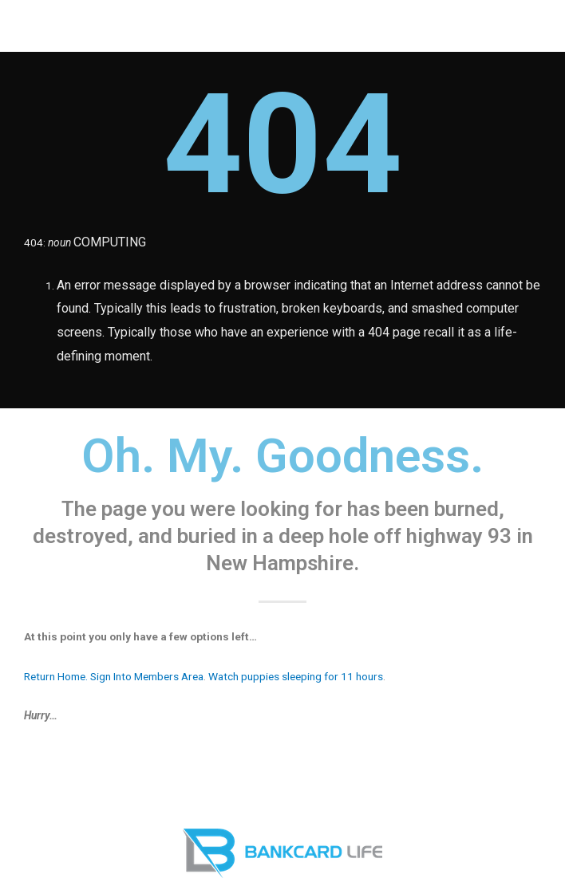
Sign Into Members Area (146, 676)
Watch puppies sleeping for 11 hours (295, 676)
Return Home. (56, 676)
